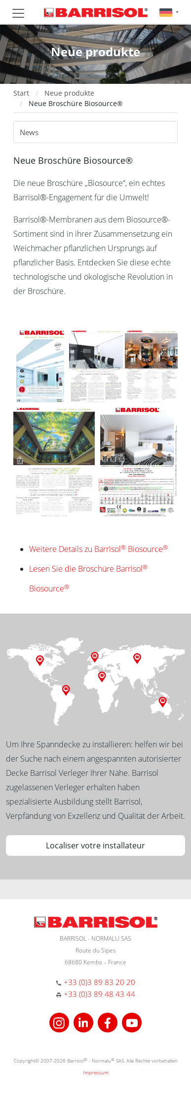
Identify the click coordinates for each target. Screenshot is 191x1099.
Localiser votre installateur (95, 845)
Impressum (96, 1072)
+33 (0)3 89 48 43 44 (99, 994)
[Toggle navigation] (18, 13)
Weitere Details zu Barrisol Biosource (98, 549)
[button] (169, 12)
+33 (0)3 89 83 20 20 (99, 982)
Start (21, 93)
